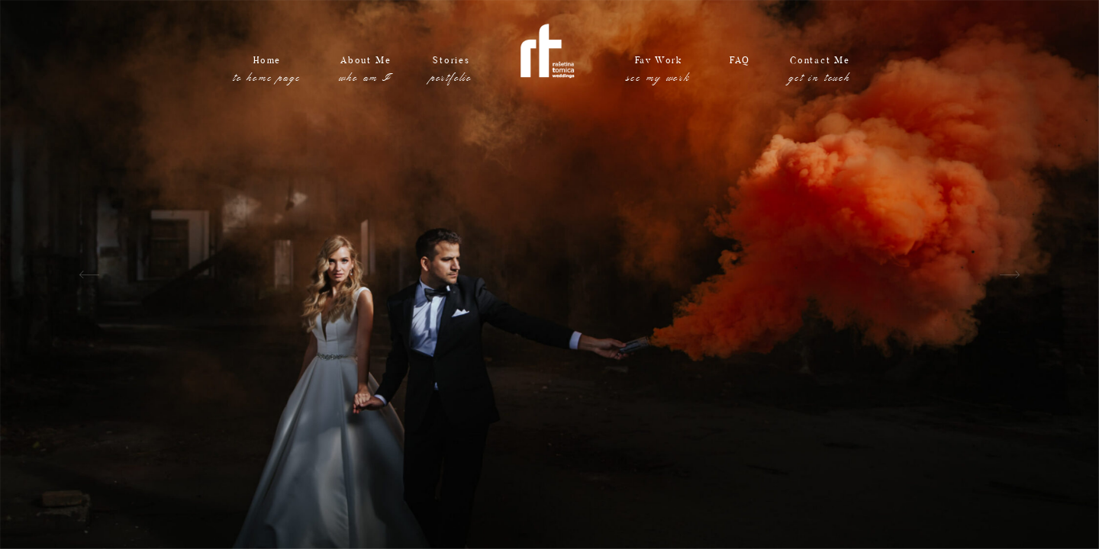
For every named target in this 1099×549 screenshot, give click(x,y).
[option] (549, 274)
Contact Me (820, 72)
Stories (451, 72)
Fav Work (659, 72)
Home (267, 72)
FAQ (740, 72)
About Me (365, 72)
